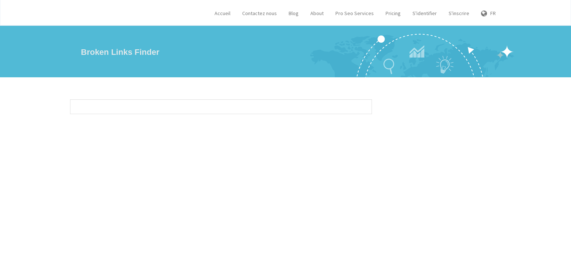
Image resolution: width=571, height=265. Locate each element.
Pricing (393, 13)
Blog (294, 13)
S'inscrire (459, 13)
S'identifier (424, 13)
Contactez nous (259, 13)
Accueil (222, 13)
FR (488, 13)
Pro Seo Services (354, 13)
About (317, 13)
